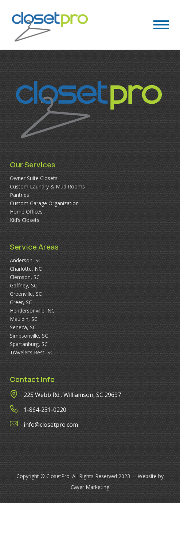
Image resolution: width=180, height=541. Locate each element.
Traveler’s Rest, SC (32, 352)
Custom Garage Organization (44, 203)
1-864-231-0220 (45, 410)
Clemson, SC (25, 277)
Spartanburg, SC (29, 344)
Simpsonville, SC (29, 335)
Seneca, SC (23, 327)
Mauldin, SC (24, 318)
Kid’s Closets (24, 219)
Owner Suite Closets (34, 178)
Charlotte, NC (26, 268)
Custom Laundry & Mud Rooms (47, 186)
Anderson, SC (26, 260)
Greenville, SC (26, 293)
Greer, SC (21, 302)
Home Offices (26, 211)
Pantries (19, 194)
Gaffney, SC (23, 285)
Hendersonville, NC (32, 310)
